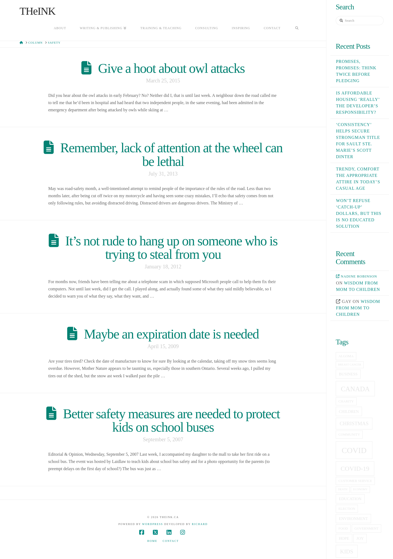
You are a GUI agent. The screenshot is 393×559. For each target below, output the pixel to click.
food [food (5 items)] (343, 528)
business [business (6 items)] (348, 374)
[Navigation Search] (297, 29)
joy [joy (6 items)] (360, 538)
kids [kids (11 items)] (346, 551)
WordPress (152, 524)
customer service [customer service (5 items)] (355, 481)
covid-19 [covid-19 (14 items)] (355, 468)
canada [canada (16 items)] (355, 389)
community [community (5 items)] (349, 434)
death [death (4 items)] (342, 489)
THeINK (37, 11)
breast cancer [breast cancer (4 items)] (349, 364)
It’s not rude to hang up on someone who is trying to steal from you (171, 247)
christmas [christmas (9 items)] (354, 423)
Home (152, 540)
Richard (200, 524)
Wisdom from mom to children (358, 308)
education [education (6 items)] (350, 499)
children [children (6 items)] (349, 411)
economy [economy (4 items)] (360, 489)
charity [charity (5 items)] (346, 401)
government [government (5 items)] (366, 528)
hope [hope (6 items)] (344, 538)
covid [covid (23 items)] (354, 450)
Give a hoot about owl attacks (171, 68)
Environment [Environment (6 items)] (353, 518)
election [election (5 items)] (346, 509)
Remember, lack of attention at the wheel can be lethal (171, 154)
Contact (171, 540)
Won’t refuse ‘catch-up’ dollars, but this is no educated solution (358, 213)
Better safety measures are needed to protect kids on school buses (171, 420)
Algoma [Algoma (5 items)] (345, 356)
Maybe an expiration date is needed (171, 333)
